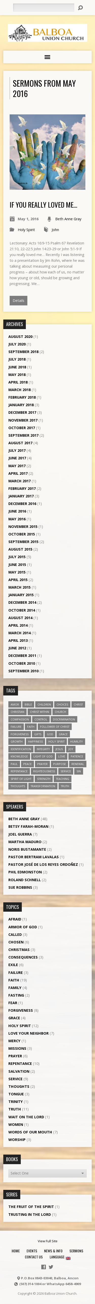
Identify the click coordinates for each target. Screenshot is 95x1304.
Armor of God (22, 927)
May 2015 (17, 572)
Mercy (14, 1040)
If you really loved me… (43, 204)
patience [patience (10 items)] (77, 756)
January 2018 (21, 404)
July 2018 (17, 359)
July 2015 (17, 556)
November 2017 (22, 420)
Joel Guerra (20, 834)
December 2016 (22, 503)
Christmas (19, 949)
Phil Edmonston (25, 872)
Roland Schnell (24, 879)
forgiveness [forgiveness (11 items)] (20, 734)
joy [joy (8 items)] (70, 749)
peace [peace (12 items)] (27, 764)
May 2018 (17, 374)
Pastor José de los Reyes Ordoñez (43, 864)
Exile (13, 964)
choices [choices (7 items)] (62, 704)
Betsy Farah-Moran (28, 826)
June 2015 (17, 564)
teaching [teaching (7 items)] (62, 779)
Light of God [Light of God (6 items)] (43, 756)
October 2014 (21, 610)
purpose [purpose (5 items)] (59, 764)
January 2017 (21, 496)
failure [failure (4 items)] (16, 726)
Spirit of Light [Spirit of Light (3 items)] (21, 779)
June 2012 (17, 648)
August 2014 (20, 617)
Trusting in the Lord (29, 1214)
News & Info (53, 1250)
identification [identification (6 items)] (21, 749)
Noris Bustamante (27, 849)
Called (15, 934)
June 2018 (17, 367)
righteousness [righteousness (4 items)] (44, 771)
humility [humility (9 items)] (76, 741)
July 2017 (17, 450)
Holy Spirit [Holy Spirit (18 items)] (56, 741)
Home (16, 1250)
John (55, 229)
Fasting (16, 995)
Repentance (20, 1063)
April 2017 (18, 473)
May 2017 (17, 465)
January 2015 (21, 594)
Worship (17, 1139)
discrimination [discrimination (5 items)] (64, 719)
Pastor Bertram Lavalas (33, 856)
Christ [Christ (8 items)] (78, 704)
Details (18, 300)
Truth (14, 1109)
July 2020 (17, 344)
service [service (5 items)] (66, 771)
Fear (12, 1002)
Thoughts (18, 1086)
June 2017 (17, 458)
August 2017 (20, 442)
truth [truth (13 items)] (65, 786)
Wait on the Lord (26, 1117)
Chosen (16, 942)
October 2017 (21, 427)
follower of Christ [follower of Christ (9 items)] (54, 726)
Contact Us (34, 1256)
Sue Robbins (20, 887)
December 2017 (22, 412)
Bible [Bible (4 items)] (28, 704)
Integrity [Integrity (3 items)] (43, 749)
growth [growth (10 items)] (17, 741)
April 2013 (18, 640)
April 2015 (18, 579)
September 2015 (23, 541)
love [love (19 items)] (61, 756)
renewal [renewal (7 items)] (77, 764)
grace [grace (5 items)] (63, 734)
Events (32, 1250)
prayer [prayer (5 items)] (42, 764)
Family (15, 987)
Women (15, 1124)
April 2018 (18, 382)
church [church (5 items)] (60, 712)
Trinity (15, 1101)
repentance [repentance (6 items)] (19, 771)
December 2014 (22, 602)
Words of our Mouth (30, 1132)
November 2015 (22, 526)
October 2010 (21, 663)
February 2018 (22, 397)
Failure (15, 972)
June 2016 (17, 511)
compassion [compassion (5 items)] (20, 719)
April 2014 (18, 625)
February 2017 (22, 488)
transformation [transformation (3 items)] (43, 786)
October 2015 (21, 534)
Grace (14, 1017)
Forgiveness (20, 1010)
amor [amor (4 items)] (15, 704)
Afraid (14, 919)
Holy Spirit (26, 229)
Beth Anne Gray (68, 218)
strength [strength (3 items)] (43, 779)
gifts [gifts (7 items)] (37, 734)
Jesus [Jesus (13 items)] (59, 749)
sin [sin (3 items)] (79, 771)
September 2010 (23, 671)
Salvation (18, 1071)
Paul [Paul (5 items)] (14, 764)
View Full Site (48, 1241)
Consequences (23, 957)
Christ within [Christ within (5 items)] (39, 712)
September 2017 (23, 435)
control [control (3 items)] (40, 719)
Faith (13, 980)
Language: (60, 1256)
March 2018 (19, 389)
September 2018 (23, 351)
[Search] (43, 8)
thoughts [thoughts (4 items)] (18, 786)
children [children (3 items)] (44, 704)
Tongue (16, 1094)
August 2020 (20, 336)
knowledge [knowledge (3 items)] (19, 756)
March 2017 (19, 481)
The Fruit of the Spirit (31, 1206)
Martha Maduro (25, 841)
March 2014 (19, 632)
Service (15, 1078)
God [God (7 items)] (50, 734)
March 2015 (19, 587)
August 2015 (20, 549)
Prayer (15, 1056)
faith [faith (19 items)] (30, 726)
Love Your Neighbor (28, 1033)
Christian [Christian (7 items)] (17, 712)
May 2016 (17, 519)
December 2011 (22, 655)
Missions (17, 1048)
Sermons (76, 1250)
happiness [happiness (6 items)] (35, 741)
